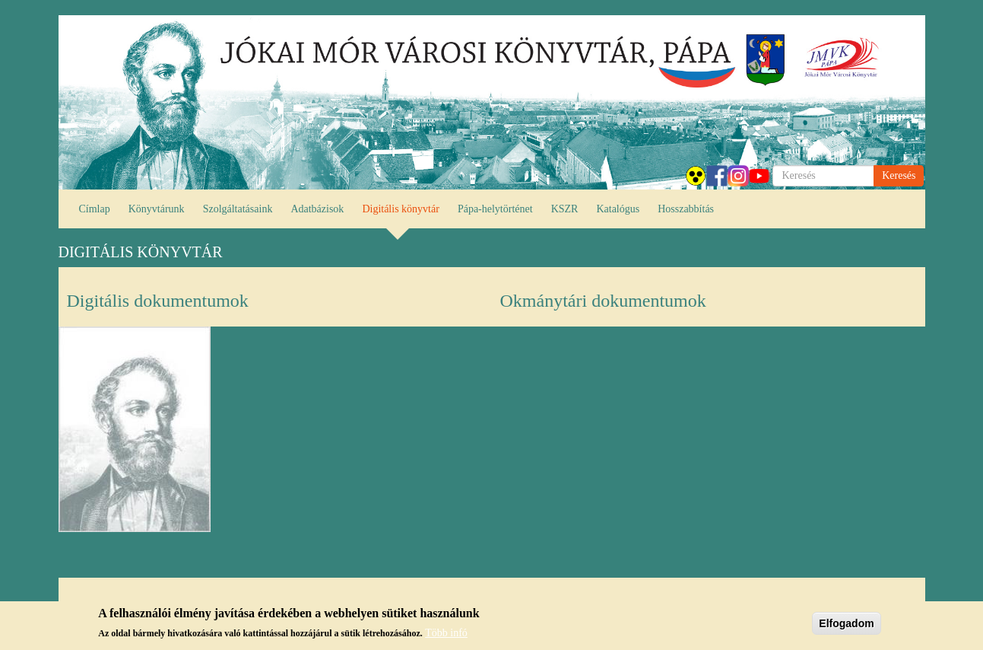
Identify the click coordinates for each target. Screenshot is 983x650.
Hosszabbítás (686, 209)
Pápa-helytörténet (495, 209)
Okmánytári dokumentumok (603, 301)
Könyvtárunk (156, 209)
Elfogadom (846, 623)
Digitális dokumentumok (158, 301)
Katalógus (617, 209)
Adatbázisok (317, 209)
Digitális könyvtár (400, 209)
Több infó (446, 633)
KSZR (565, 209)
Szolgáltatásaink (238, 209)
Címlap (94, 209)
